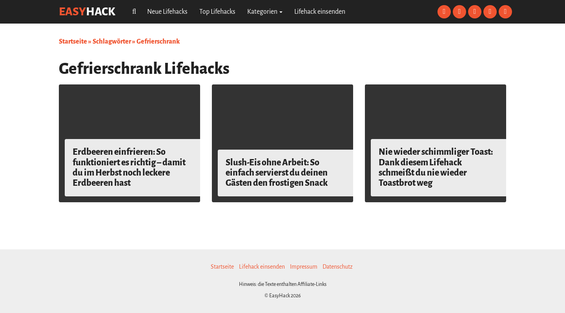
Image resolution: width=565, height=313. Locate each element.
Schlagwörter (112, 41)
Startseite (73, 41)
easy (87, 11)
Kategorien (264, 11)
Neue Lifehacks (167, 11)
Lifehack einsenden (319, 11)
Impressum (303, 267)
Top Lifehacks (217, 11)
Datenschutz (338, 267)
